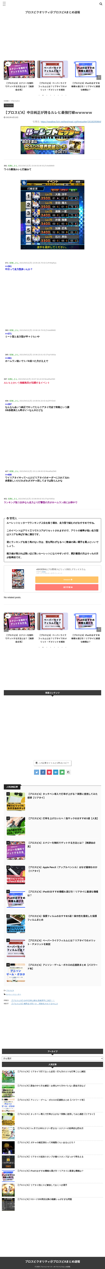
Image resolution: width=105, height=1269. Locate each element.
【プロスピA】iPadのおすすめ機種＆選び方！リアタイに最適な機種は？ (85, 86)
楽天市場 (67, 587)
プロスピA (10, 989)
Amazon (67, 580)
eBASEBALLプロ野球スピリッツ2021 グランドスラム (61, 570)
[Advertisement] (52, 37)
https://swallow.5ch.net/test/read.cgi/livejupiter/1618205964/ (71, 121)
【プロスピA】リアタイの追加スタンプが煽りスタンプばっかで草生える (50, 1155)
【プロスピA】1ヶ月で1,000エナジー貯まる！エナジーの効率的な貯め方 (50, 1127)
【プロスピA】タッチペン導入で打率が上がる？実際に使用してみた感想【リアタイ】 (56, 1113)
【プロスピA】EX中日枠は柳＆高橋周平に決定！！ (33, 999)
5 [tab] (54, 95)
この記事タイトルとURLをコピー (52, 762)
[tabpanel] (19, 75)
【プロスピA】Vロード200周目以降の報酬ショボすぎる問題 (44, 1198)
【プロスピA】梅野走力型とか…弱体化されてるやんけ (34, 1002)
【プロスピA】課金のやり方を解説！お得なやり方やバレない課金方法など (51, 1084)
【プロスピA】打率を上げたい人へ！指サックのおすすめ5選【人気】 (63, 817)
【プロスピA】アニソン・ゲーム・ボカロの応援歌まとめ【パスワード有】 (51, 1099)
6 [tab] (58, 95)
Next (98, 77)
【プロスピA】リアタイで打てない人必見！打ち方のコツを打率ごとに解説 (51, 1070)
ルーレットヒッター (13, 993)
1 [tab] (39, 95)
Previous (6, 77)
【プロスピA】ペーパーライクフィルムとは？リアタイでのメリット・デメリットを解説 (52, 86)
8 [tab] (66, 95)
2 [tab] (43, 95)
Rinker (44, 572)
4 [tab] (50, 95)
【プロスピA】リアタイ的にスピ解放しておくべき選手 (42, 1184)
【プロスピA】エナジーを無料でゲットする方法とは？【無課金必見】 (19, 86)
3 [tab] (46, 95)
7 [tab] (62, 95)
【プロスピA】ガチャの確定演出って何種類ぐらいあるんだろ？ (46, 1141)
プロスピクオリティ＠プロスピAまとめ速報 (52, 12)
